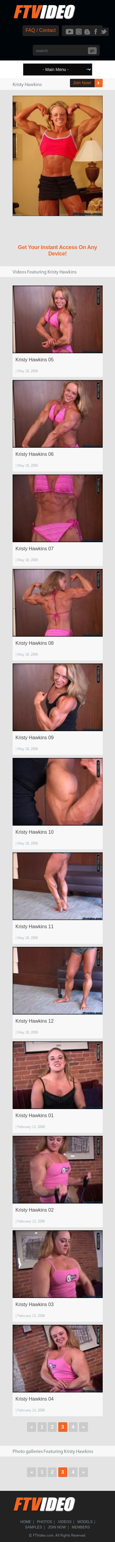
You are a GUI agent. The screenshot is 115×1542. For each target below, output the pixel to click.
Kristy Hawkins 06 (35, 454)
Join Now (57, 1527)
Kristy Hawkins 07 (35, 548)
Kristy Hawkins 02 (35, 1210)
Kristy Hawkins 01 (35, 1115)
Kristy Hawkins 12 (35, 1021)
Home (25, 1522)
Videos (64, 1522)
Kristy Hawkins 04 (35, 1398)
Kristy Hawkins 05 (35, 359)
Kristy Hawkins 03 (35, 1304)
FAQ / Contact (41, 30)
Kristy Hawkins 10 (35, 832)
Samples (33, 1527)
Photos (44, 1522)
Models (85, 1522)
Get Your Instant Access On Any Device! (57, 250)
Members (81, 1527)
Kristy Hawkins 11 (35, 926)
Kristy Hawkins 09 (35, 737)
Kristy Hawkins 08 (35, 643)
